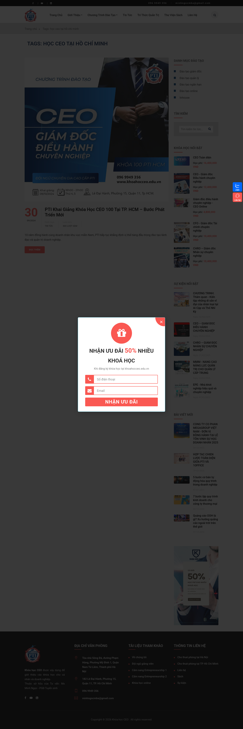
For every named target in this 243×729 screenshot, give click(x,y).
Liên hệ (237, 200)
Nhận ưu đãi (121, 402)
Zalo (237, 190)
